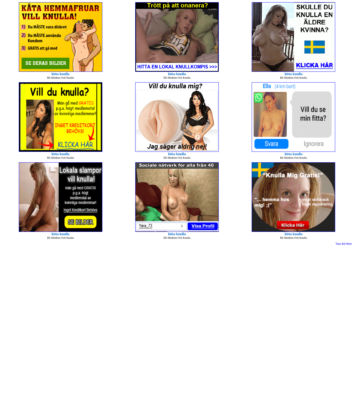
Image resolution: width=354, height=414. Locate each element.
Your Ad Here (343, 243)
